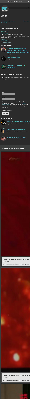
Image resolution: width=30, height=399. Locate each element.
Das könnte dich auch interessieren (12, 148)
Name (4, 92)
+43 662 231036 (15, 1)
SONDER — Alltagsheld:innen (16, 129)
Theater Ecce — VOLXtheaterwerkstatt (18, 121)
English (20, 1)
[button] (25, 8)
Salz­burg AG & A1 (7, 42)
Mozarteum (26, 21)
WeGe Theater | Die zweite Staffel (16, 137)
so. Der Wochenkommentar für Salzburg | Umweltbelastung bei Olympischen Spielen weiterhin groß (18, 50)
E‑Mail (4, 97)
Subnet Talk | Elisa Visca (14, 57)
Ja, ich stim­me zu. (7, 110)
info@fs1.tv (9, 1)
